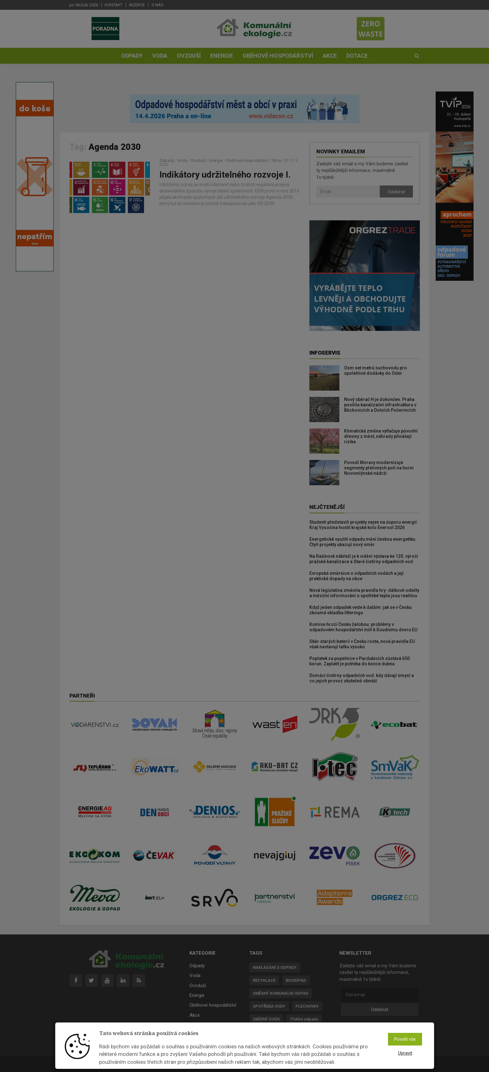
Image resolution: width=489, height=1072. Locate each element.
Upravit (405, 1053)
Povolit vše (405, 1039)
